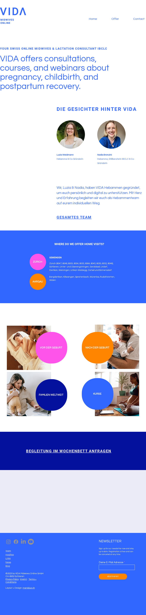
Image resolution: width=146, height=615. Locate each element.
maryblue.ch (29, 588)
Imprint (23, 579)
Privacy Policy (12, 579)
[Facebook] (16, 542)
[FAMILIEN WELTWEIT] (51, 395)
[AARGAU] (38, 282)
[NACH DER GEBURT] (97, 348)
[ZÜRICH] (38, 262)
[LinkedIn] (23, 542)
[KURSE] (97, 394)
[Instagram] (8, 542)
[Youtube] (31, 542)
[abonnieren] (113, 577)
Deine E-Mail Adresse (111, 562)
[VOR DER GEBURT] (51, 348)
